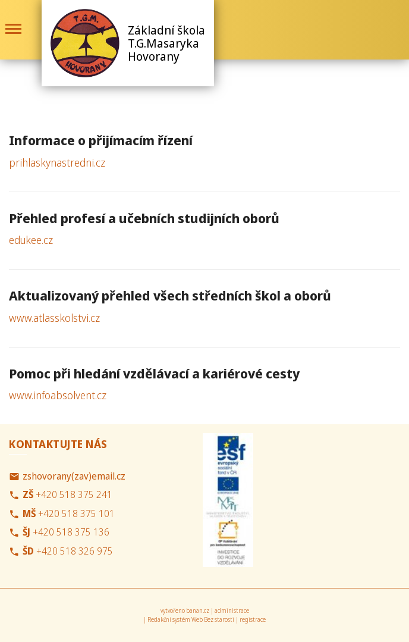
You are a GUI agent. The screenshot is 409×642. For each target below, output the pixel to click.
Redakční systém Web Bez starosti (190, 619)
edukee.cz (31, 240)
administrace (232, 610)
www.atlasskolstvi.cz (54, 318)
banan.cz (197, 610)
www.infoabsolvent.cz (57, 395)
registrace (253, 619)
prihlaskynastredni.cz (57, 162)
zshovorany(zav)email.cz (74, 476)
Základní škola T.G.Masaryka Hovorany (166, 43)
